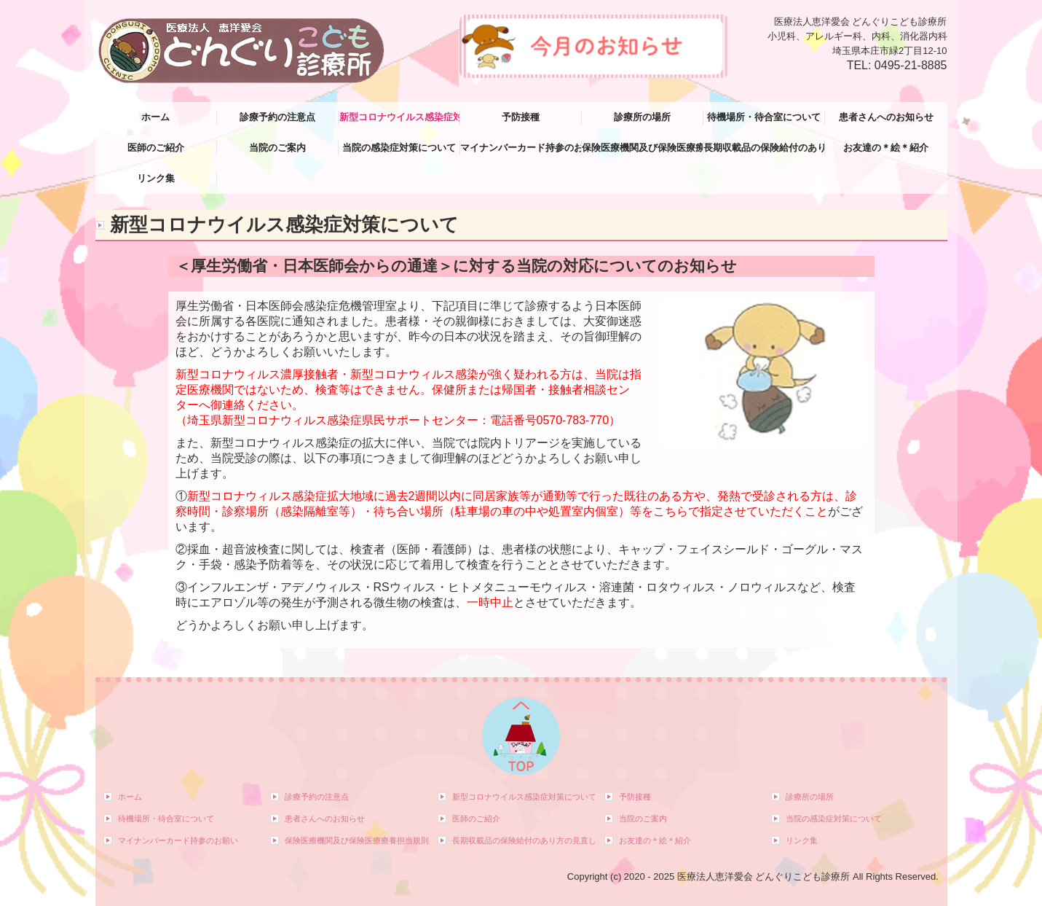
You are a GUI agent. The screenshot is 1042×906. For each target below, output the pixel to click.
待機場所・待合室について (764, 117)
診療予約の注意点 (277, 117)
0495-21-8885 (911, 65)
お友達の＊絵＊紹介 (885, 147)
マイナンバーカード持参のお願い (521, 147)
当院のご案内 (277, 147)
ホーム (155, 117)
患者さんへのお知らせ (886, 117)
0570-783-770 (573, 420)
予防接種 (521, 117)
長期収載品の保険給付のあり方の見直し (764, 147)
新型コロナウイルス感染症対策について (399, 117)
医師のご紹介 (155, 147)
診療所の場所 (642, 117)
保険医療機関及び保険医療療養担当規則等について (642, 147)
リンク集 (156, 178)
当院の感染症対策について (399, 147)
